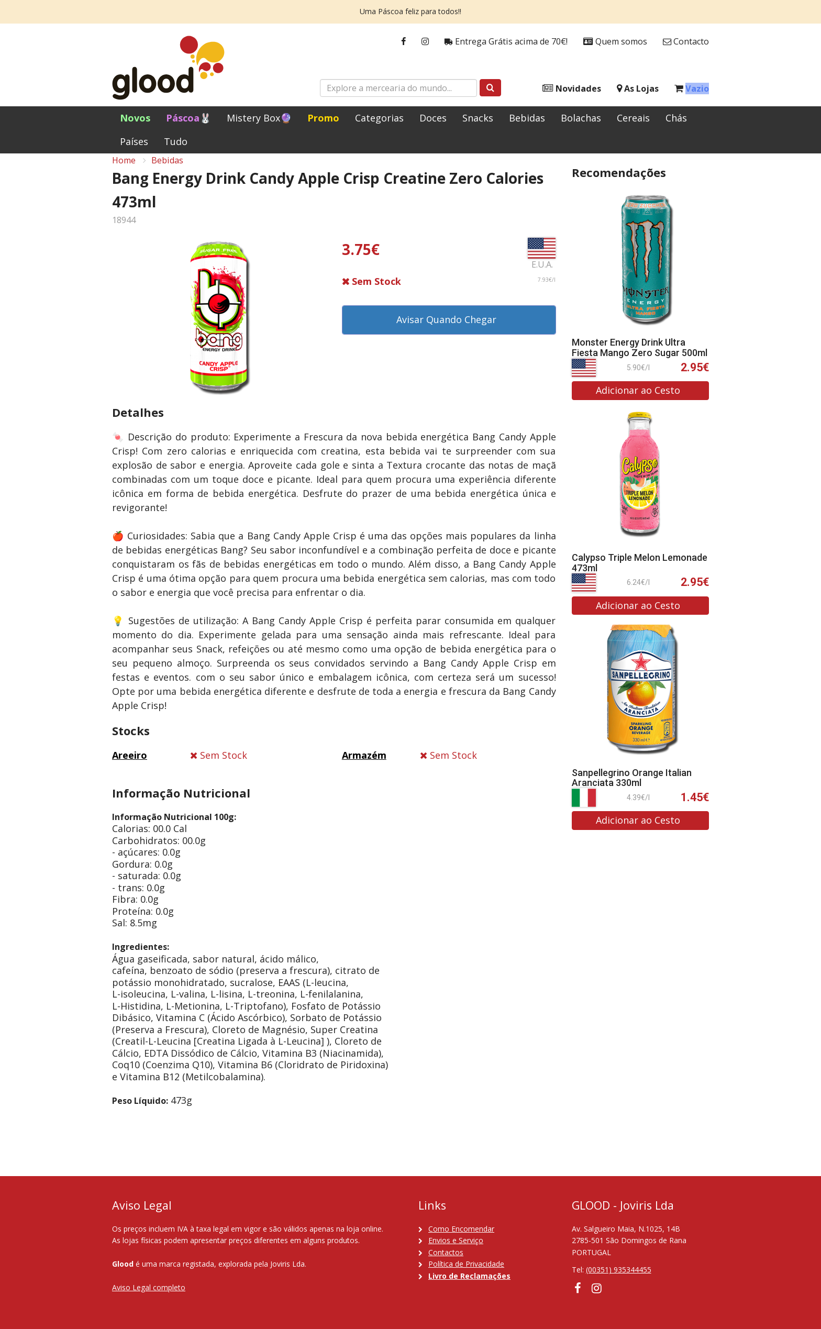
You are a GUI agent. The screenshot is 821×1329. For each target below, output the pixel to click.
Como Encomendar (461, 1229)
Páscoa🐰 (188, 118)
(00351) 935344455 (618, 1270)
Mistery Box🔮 (259, 118)
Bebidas (527, 118)
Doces (433, 118)
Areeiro (129, 765)
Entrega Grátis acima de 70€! (506, 42)
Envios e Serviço (455, 1240)
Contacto (686, 42)
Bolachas (581, 118)
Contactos (445, 1252)
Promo (323, 118)
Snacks (477, 118)
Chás (676, 118)
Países (134, 141)
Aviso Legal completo (148, 1287)
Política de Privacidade (466, 1264)
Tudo (175, 141)
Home (124, 170)
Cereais (633, 118)
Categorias (379, 118)
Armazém (364, 765)
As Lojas (638, 89)
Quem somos (615, 42)
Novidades (571, 89)
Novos (135, 118)
